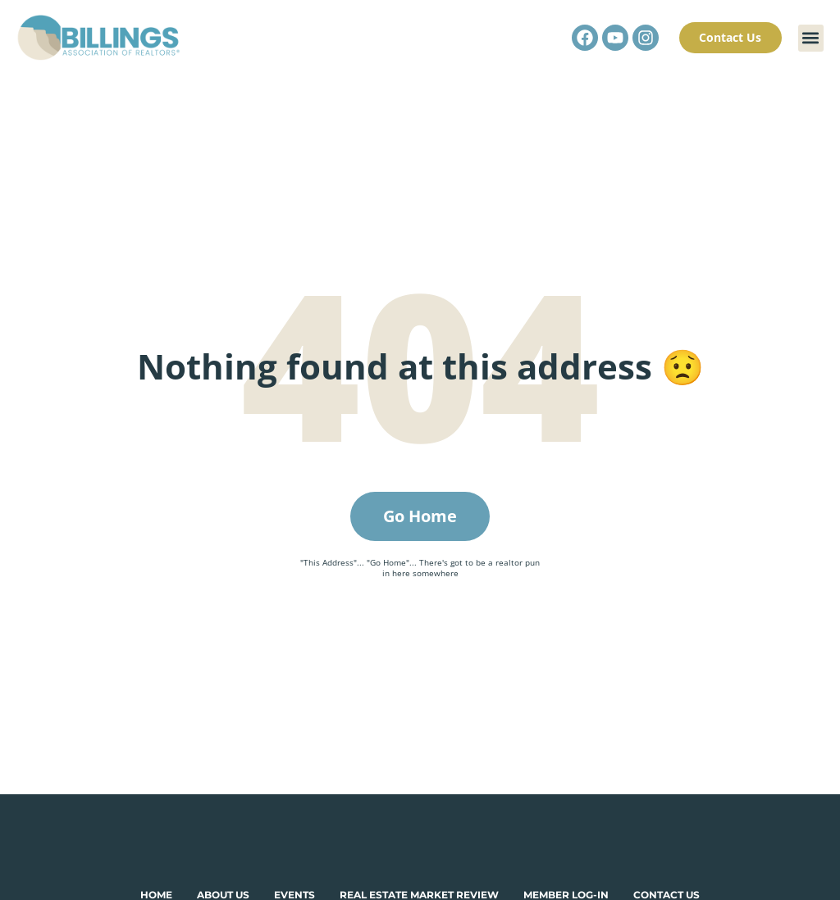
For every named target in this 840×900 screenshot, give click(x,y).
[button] (811, 38)
